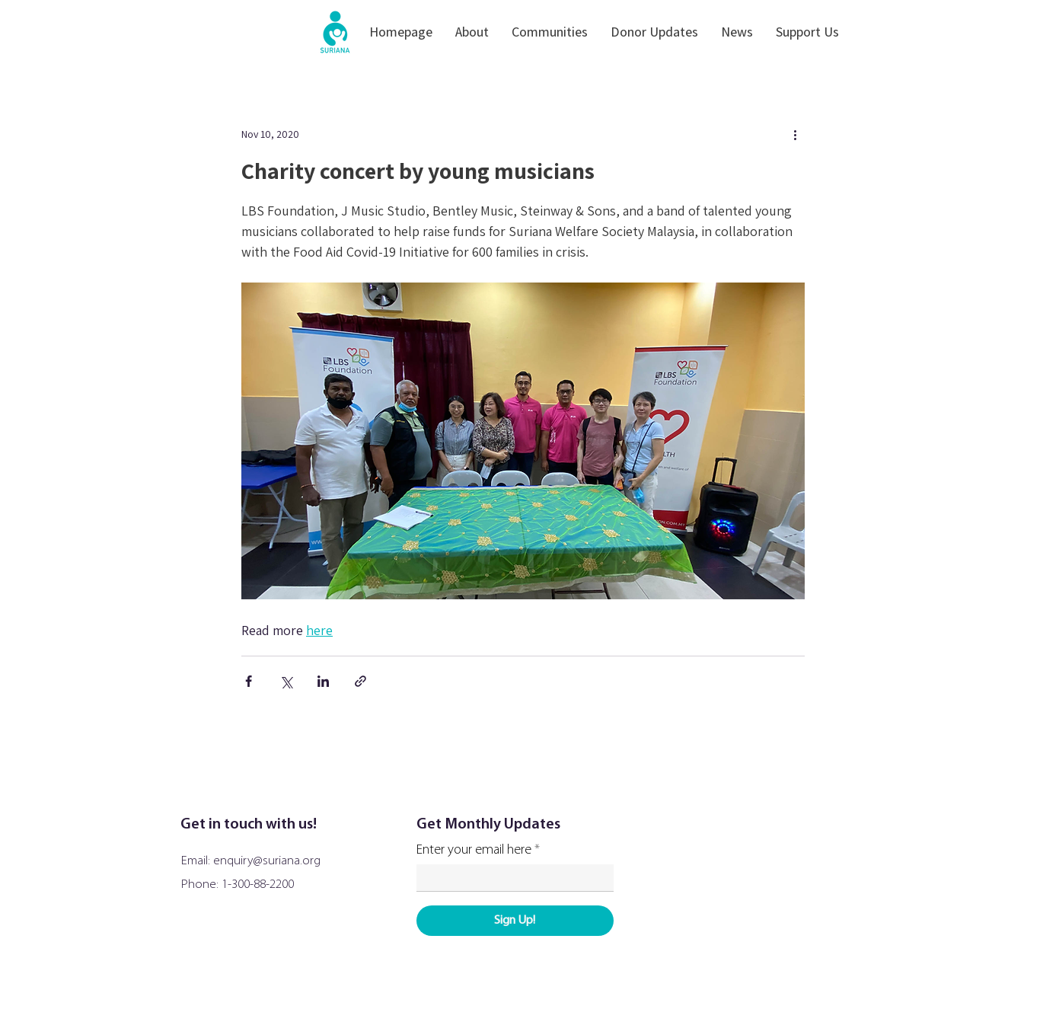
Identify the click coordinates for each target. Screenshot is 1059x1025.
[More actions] (795, 134)
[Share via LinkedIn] (323, 681)
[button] (472, 31)
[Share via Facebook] (248, 681)
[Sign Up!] (515, 920)
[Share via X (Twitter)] (286, 681)
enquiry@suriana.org (267, 860)
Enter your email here (473, 850)
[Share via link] (360, 681)
